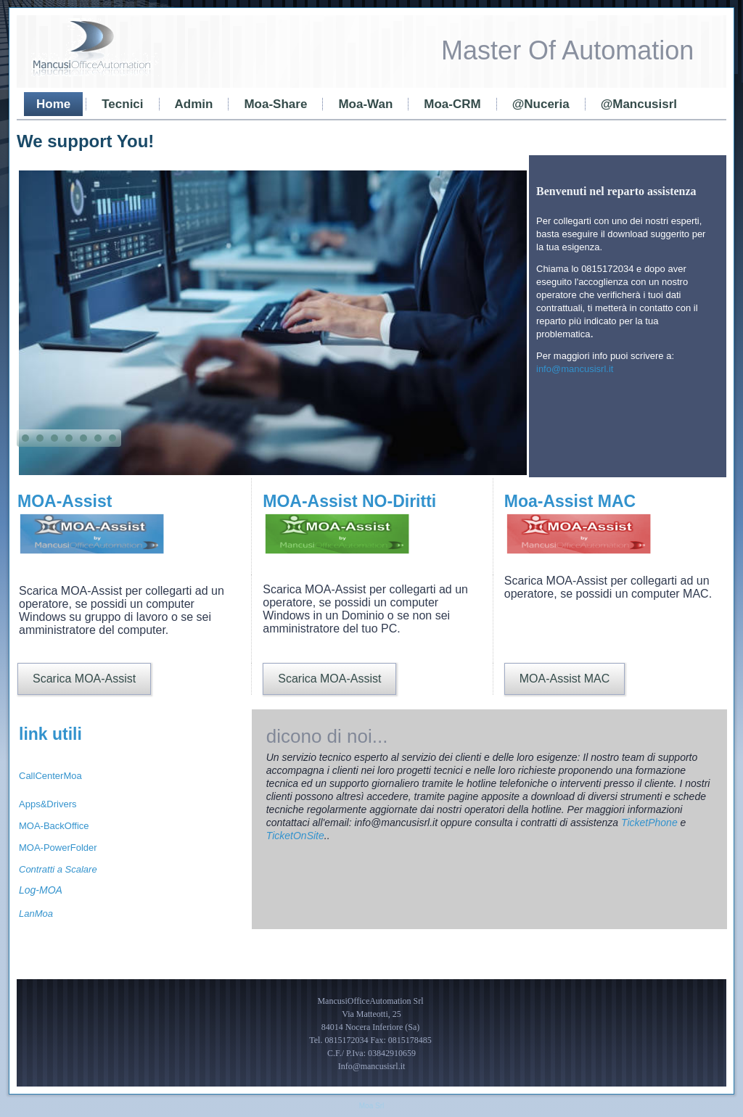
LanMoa (36, 913)
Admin (194, 104)
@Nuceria (541, 104)
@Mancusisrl (639, 104)
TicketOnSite (295, 835)
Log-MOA (40, 890)
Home (53, 104)
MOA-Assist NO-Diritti (349, 501)
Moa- (452, 104)
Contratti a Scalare (58, 869)
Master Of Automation (567, 50)
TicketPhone (649, 822)
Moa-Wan (365, 104)
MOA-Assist (64, 501)
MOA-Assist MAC (564, 678)
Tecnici (122, 104)
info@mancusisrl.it (574, 368)
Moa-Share (275, 104)
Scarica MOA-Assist (84, 678)
